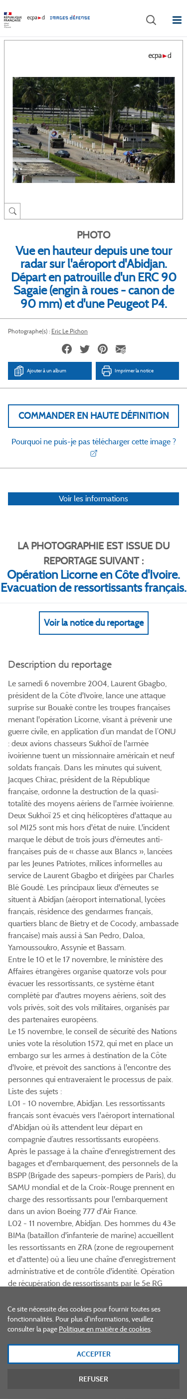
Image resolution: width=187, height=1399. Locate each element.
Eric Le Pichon (69, 331)
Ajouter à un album (39, 371)
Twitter (80, 1086)
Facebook (55, 1086)
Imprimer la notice (127, 371)
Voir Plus (93, 852)
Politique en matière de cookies (105, 1340)
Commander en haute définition (93, 415)
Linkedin (105, 1086)
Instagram (130, 1086)
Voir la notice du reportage (94, 622)
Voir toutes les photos (93, 1037)
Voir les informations (93, 498)
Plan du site (93, 1289)
